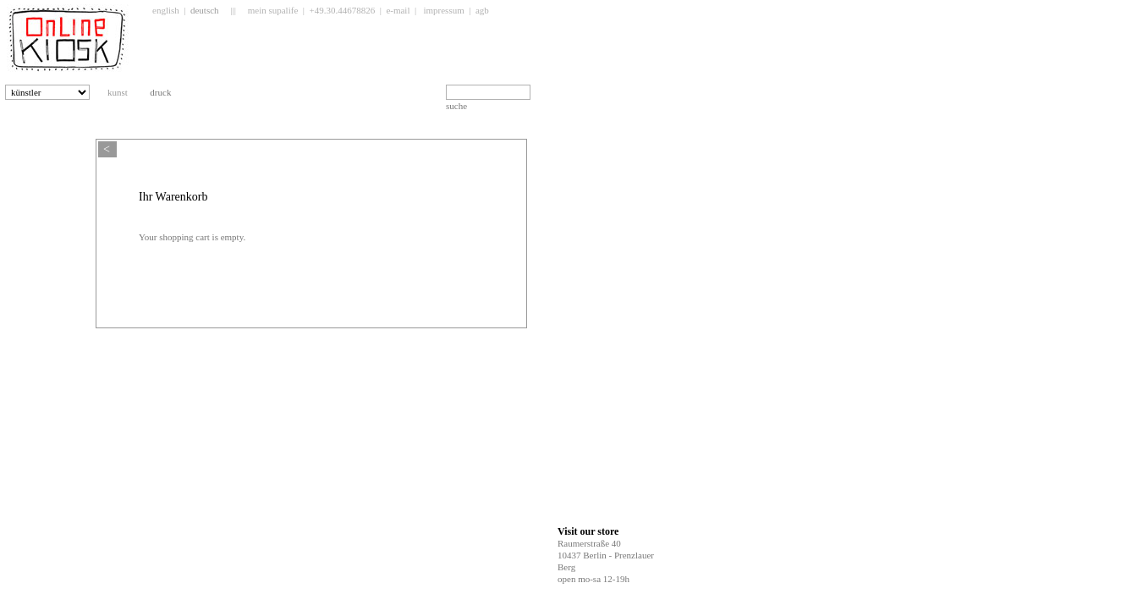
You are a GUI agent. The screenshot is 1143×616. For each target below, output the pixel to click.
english (165, 10)
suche (456, 106)
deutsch (204, 10)
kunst (124, 92)
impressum (443, 10)
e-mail (397, 10)
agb (482, 10)
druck (167, 92)
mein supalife (273, 10)
